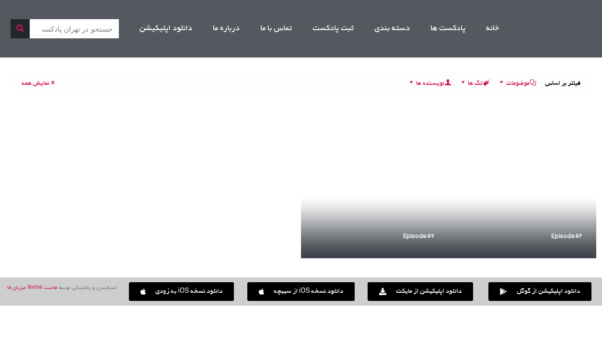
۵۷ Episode (418, 236)
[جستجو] (20, 28)
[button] (181, 291)
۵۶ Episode (566, 236)
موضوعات (517, 83)
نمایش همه (39, 83)
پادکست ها (447, 28)
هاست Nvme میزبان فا (32, 288)
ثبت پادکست (333, 28)
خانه (492, 28)
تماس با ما (276, 28)
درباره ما (226, 28)
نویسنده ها (429, 83)
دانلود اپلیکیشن (165, 28)
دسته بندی (392, 28)
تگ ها (474, 83)
